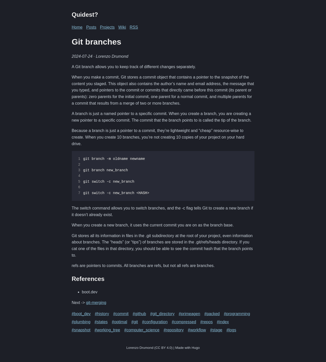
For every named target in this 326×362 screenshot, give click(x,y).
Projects (107, 27)
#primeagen (189, 314)
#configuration (155, 322)
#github (139, 314)
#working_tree (107, 330)
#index (223, 322)
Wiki (122, 27)
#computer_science (142, 330)
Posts (91, 27)
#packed (212, 314)
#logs (231, 330)
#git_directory (162, 314)
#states (101, 322)
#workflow (197, 330)
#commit (120, 314)
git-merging (96, 302)
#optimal (119, 322)
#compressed (184, 322)
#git (134, 322)
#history (102, 314)
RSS (134, 27)
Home (77, 27)
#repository (174, 330)
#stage (216, 330)
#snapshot (81, 330)
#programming (237, 314)
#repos (206, 322)
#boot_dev (81, 314)
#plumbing (81, 322)
